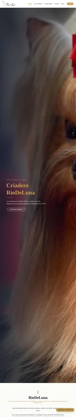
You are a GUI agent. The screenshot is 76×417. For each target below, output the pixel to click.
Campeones (48, 3)
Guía (62, 3)
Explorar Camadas (16, 209)
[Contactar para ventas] (64, 412)
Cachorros (38, 3)
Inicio (30, 3)
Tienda (56, 3)
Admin (70, 3)
